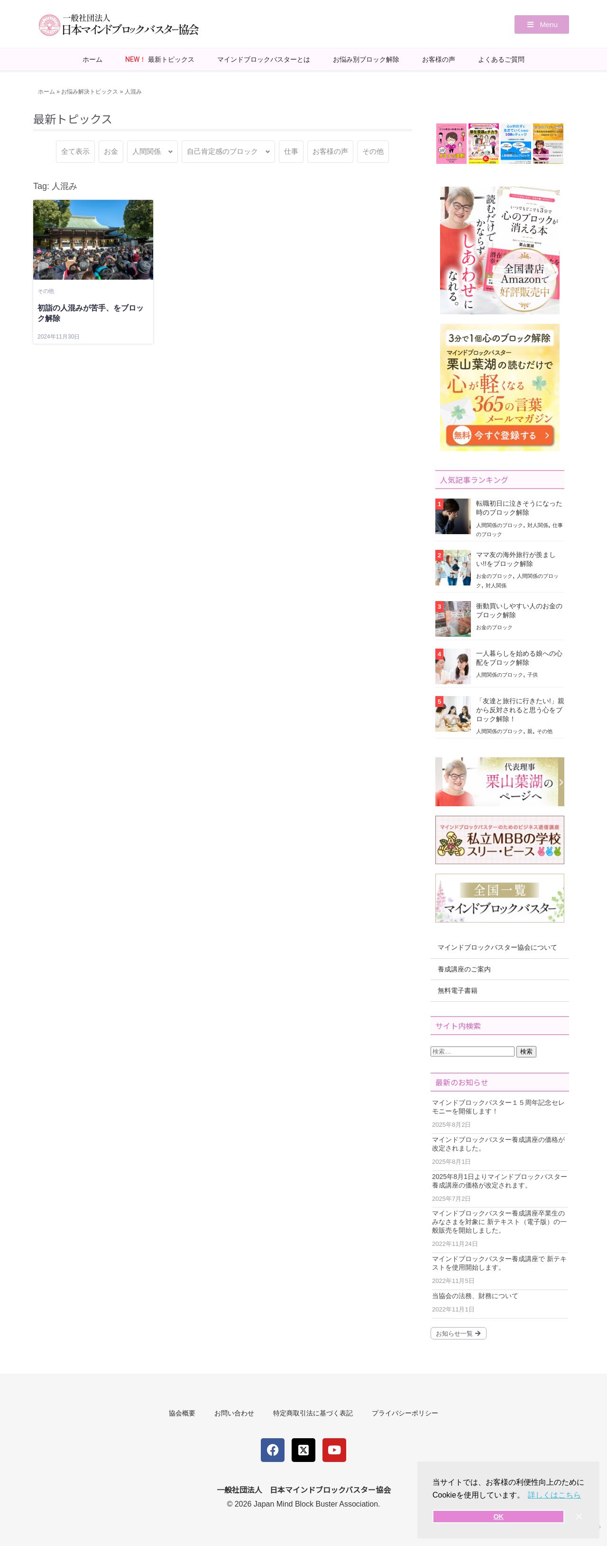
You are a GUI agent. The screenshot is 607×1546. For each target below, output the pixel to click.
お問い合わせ (234, 1413)
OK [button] (498, 1516)
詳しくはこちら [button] (554, 1495)
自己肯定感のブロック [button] (222, 151)
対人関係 (537, 525)
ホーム (92, 59)
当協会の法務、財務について (475, 1296)
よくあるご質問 (501, 59)
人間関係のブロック (499, 525)
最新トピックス (159, 59)
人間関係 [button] (146, 151)
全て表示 (75, 151)
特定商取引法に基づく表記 (313, 1413)
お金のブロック (494, 576)
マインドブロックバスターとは (263, 59)
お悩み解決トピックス (89, 91)
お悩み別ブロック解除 (366, 59)
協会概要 (182, 1413)
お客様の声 (438, 59)
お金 (111, 151)
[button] (542, 24)
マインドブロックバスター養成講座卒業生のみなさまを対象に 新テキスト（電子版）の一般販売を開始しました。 (499, 1221)
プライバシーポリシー (405, 1413)
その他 (373, 151)
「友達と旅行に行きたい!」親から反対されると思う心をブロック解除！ (520, 710)
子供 (532, 675)
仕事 (291, 151)
